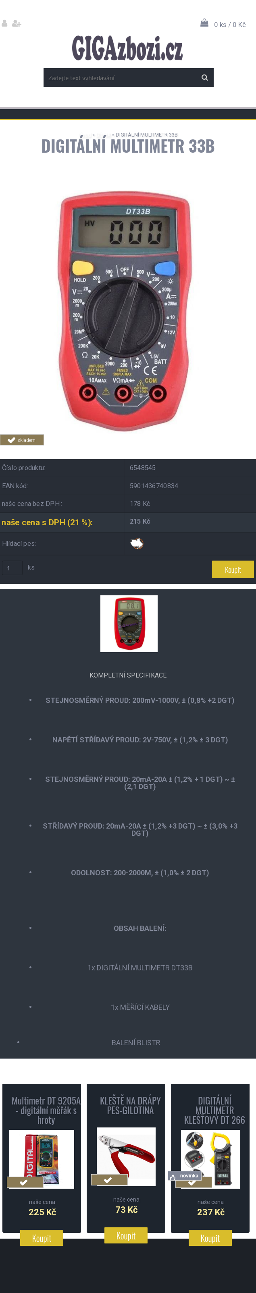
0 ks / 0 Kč (230, 25)
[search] (205, 77)
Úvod (85, 135)
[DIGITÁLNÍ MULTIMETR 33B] (128, 193)
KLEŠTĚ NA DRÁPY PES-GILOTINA (130, 1105)
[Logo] (127, 48)
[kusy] (12, 568)
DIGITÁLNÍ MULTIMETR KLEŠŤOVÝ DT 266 (214, 1110)
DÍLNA (103, 135)
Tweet (180, 450)
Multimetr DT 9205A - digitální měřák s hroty (46, 1110)
